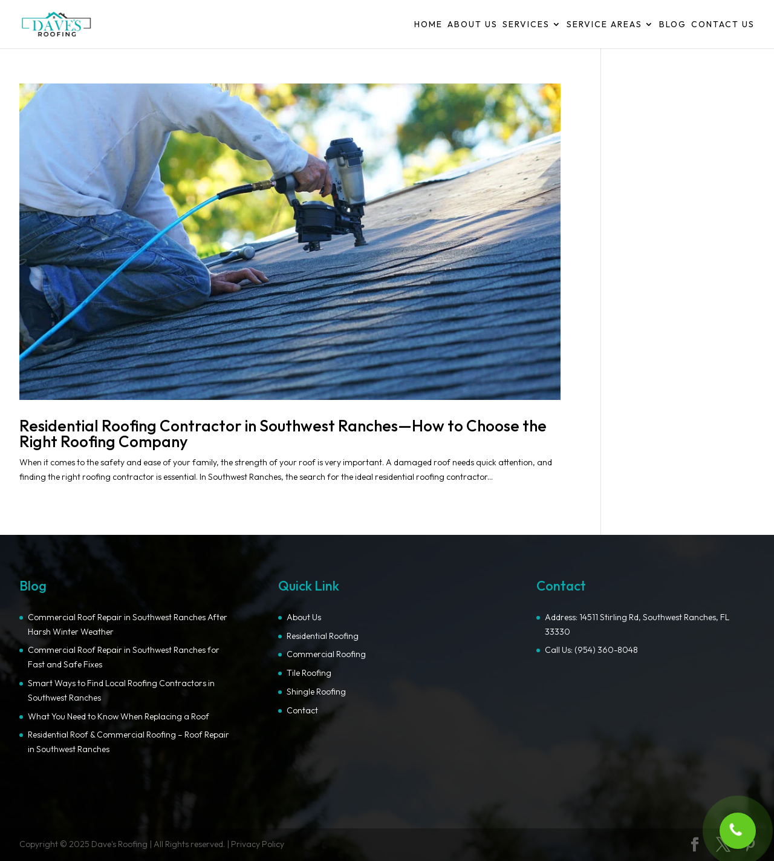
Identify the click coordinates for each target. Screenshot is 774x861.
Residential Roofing (323, 635)
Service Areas (604, 25)
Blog (672, 25)
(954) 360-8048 (606, 649)
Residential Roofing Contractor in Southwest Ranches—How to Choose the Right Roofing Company (283, 433)
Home (428, 25)
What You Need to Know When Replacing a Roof (118, 716)
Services (526, 25)
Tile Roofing (309, 672)
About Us (472, 25)
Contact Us (723, 25)
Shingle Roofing (316, 691)
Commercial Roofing (326, 654)
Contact (302, 710)
